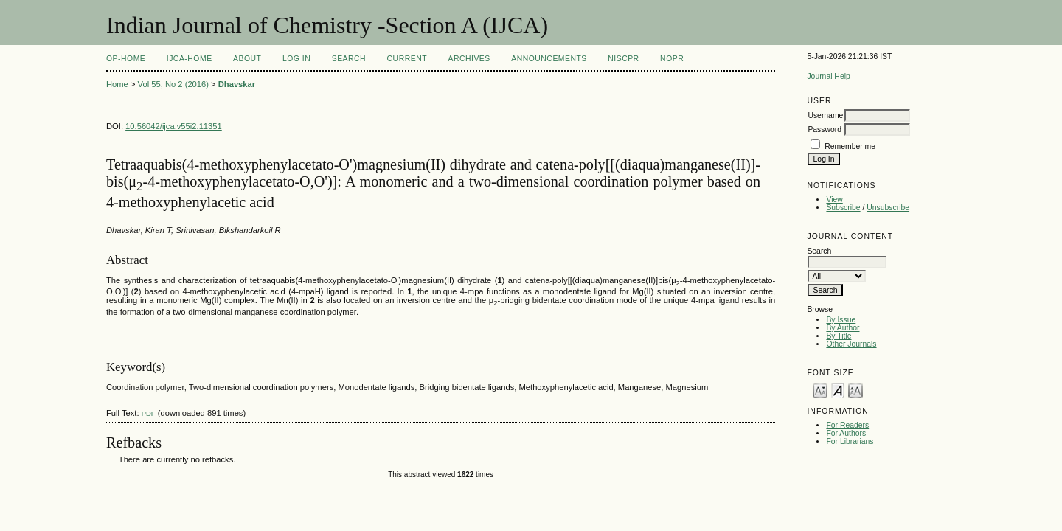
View (834, 199)
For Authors (846, 433)
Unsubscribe (888, 208)
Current (407, 59)
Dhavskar (236, 84)
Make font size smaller (820, 389)
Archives (469, 59)
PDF (149, 413)
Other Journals (851, 344)
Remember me (850, 146)
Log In (296, 59)
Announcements (549, 59)
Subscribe (843, 208)
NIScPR (623, 59)
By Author (842, 328)
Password (824, 129)
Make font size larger (855, 389)
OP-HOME (125, 59)
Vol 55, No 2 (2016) (173, 84)
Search (349, 59)
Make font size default (837, 389)
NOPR (672, 59)
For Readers (847, 425)
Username (825, 115)
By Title (838, 336)
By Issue (841, 320)
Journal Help (828, 76)
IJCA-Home (189, 59)
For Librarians (849, 441)
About (247, 59)
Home (117, 84)
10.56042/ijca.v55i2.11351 (173, 126)
